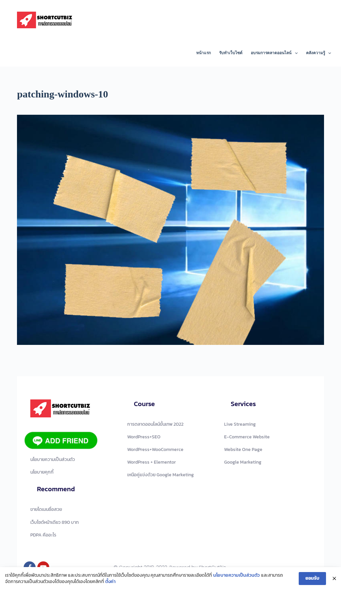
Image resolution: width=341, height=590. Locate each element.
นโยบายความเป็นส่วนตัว (236, 576)
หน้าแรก (203, 53)
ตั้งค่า (110, 582)
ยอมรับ (312, 579)
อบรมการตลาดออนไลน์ (275, 53)
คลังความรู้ (318, 53)
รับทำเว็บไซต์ (230, 53)
